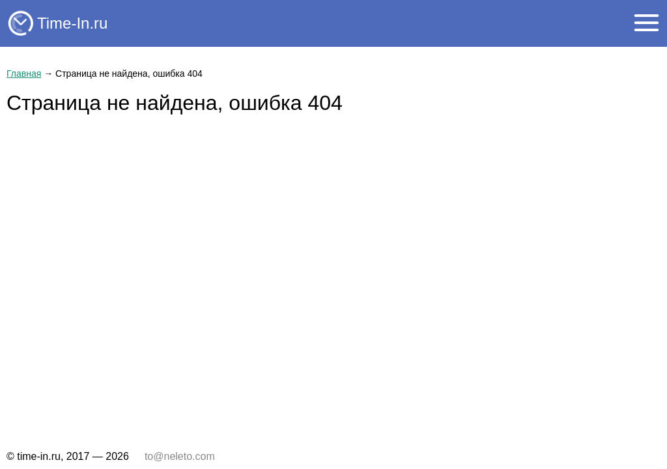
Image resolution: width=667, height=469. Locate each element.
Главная (24, 73)
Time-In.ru (72, 23)
